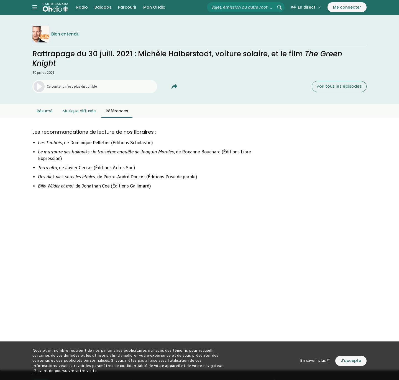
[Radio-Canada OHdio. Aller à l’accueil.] (55, 12)
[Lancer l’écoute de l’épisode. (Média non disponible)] (94, 96)
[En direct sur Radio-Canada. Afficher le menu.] (306, 12)
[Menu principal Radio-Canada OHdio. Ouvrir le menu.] (34, 12)
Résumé (45, 120)
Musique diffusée (79, 120)
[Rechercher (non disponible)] (280, 12)
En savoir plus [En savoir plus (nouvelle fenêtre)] (315, 360)
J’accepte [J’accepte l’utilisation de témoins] (351, 360)
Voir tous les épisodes (339, 96)
